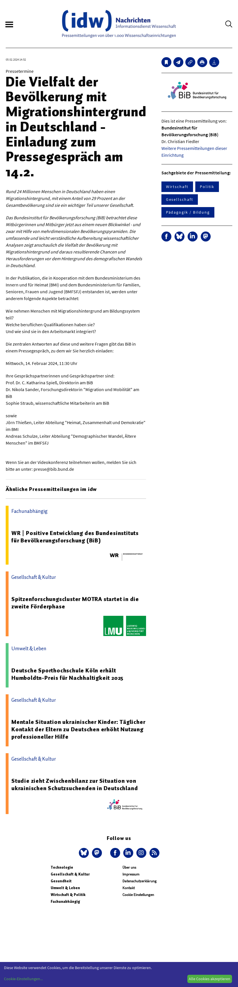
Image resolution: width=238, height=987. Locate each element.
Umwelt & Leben (65, 888)
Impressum (130, 874)
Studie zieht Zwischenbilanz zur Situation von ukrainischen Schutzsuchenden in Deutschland (74, 784)
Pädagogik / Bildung (188, 212)
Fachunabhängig (65, 901)
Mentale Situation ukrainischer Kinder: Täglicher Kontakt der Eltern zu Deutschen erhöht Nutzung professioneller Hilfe (78, 729)
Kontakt (128, 887)
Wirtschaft (177, 186)
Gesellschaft (179, 199)
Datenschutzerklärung (139, 881)
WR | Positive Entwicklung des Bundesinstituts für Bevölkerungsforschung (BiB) (75, 537)
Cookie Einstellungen (138, 894)
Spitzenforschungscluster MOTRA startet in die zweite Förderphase (75, 603)
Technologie (62, 867)
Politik (207, 186)
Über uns (129, 867)
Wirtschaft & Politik (68, 894)
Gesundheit (61, 881)
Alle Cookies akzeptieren (209, 978)
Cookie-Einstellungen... (23, 978)
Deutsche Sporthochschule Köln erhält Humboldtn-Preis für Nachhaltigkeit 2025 (67, 674)
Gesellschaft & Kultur (70, 874)
